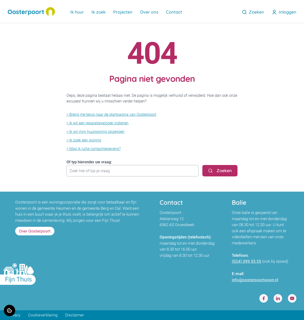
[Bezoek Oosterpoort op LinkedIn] (278, 298)
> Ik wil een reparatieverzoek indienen (97, 123)
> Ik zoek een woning (83, 140)
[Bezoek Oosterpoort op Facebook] (263, 298)
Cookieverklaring (42, 315)
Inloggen (284, 12)
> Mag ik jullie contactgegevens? (93, 148)
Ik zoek (98, 12)
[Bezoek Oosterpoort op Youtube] (292, 298)
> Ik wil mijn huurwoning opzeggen (95, 131)
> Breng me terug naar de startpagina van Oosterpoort (111, 114)
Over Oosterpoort (35, 231)
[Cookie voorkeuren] (9, 310)
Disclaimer (74, 315)
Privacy (14, 315)
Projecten (123, 12)
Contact (174, 12)
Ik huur (77, 12)
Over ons (149, 12)
